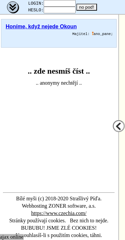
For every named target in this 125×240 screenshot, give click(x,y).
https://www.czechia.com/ (58, 213)
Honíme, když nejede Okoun (41, 28)
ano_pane (101, 35)
